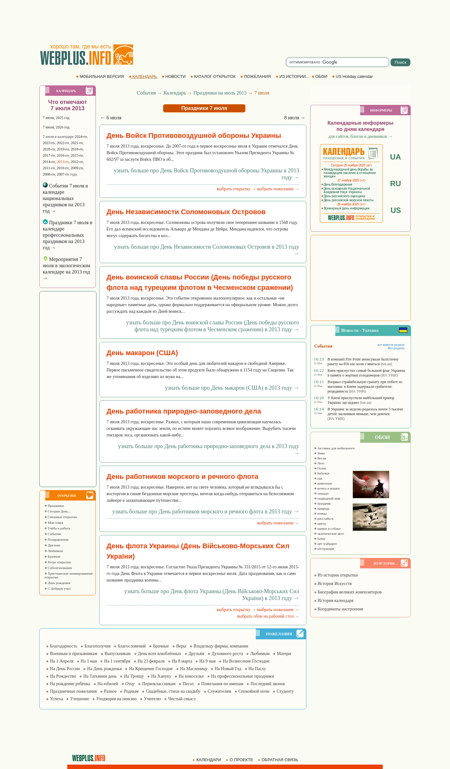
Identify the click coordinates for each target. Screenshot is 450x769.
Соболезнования (58, 568)
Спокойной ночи (254, 691)
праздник (322, 503)
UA (395, 157)
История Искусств (333, 583)
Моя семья (53, 522)
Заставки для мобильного (334, 448)
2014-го (49, 162)
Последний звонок (267, 683)
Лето (319, 463)
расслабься (323, 518)
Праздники (54, 505)
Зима (319, 453)
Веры (181, 646)
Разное (110, 691)
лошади (321, 493)
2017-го (49, 155)
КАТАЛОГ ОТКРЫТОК (213, 76)
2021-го (77, 143)
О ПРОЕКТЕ (240, 759)
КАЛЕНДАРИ (207, 759)
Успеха (56, 698)
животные (323, 483)
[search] (337, 62)
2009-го (77, 168)
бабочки (321, 473)
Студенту (285, 691)
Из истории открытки (336, 575)
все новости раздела (391, 344)
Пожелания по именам (222, 683)
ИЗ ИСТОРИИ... (293, 76)
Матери (284, 653)
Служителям (219, 691)
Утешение (79, 698)
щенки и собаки (327, 528)
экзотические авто (329, 533)
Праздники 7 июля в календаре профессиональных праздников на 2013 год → (67, 235)
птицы (320, 513)
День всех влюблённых (159, 653)
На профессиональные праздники (242, 676)
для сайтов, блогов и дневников (360, 136)
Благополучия (98, 646)
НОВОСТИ (174, 76)
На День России (65, 668)
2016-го (63, 155)
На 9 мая (207, 661)
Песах (188, 683)
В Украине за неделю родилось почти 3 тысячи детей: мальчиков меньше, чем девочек (365, 411)
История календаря (334, 600)
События (52, 534)
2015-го (77, 155)
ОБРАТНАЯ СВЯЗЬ (278, 759)
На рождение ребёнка (70, 683)
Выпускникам (118, 653)
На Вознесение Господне (246, 661)
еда (318, 478)
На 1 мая (89, 661)
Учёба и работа (57, 528)
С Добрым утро (57, 588)
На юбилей (107, 683)
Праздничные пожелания (73, 691)
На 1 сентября (117, 661)
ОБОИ (320, 76)
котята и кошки (327, 488)
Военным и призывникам (73, 653)
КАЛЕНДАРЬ (143, 76)
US (396, 210)
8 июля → (294, 117)
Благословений (132, 646)
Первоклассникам (158, 683)
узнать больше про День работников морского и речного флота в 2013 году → (205, 511)
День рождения (57, 583)
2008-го (49, 174)
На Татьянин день (100, 676)
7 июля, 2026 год (56, 127)
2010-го (63, 168)
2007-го (63, 174)
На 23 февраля (151, 661)
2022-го (63, 143)
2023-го (49, 143)
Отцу (130, 683)
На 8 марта (182, 661)
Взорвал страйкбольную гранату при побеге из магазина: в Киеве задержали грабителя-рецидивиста (364, 386)
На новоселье (191, 676)
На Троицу (134, 676)
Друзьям (52, 545)
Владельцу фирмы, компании (221, 646)
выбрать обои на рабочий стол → (268, 616)
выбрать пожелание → (278, 189)
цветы (320, 523)
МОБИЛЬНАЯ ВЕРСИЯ (100, 76)
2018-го (77, 149)
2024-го (81, 136)
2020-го (49, 149)
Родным (131, 691)
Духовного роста (227, 653)
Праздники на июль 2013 (220, 92)
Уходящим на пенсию (116, 698)
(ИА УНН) (389, 375)
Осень (320, 468)
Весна (320, 458)
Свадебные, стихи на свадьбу (173, 691)
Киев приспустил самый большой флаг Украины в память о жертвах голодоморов (366, 372)
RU (395, 183)
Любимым (53, 551)
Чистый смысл (181, 698)
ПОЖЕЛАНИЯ (256, 76)
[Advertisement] (225, 22)
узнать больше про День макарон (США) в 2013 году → (232, 388)
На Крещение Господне (151, 668)
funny (319, 538)
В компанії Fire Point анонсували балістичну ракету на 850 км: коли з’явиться (362, 361)
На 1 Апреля (62, 661)
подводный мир (327, 498)
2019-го (63, 149)
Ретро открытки (57, 562)
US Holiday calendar (353, 76)
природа (321, 508)
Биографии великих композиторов (347, 592)
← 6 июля (110, 117)
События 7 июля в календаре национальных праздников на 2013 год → (65, 198)
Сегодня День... (57, 511)
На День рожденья (104, 668)
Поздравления (56, 539)
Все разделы (396, 348)
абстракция (324, 548)
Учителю (152, 698)
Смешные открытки (60, 517)
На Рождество (63, 676)
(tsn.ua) (386, 364)
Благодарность (63, 646)
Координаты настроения (338, 609)
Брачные (52, 556)
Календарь (174, 92)
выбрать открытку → (236, 189)
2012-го (77, 162)
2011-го (49, 168)
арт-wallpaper (325, 543)
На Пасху (257, 668)
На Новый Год (228, 668)
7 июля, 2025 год (56, 118)
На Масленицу (193, 668)
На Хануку (161, 676)
